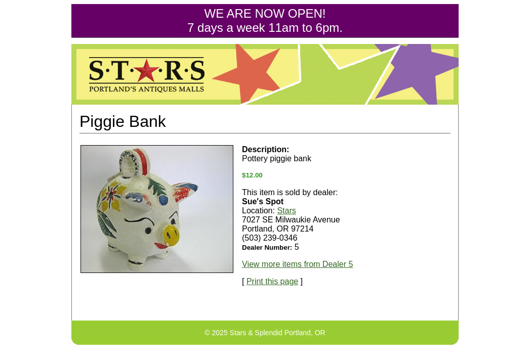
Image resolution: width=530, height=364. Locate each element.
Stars (286, 210)
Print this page (272, 281)
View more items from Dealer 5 (297, 264)
